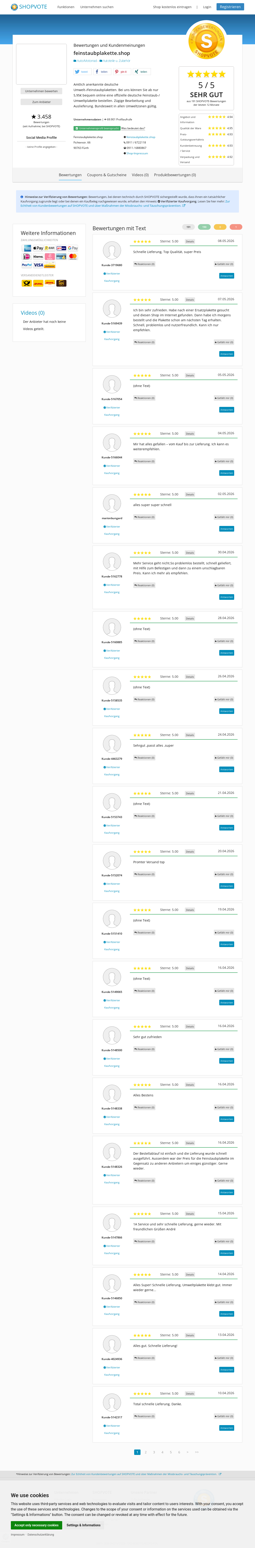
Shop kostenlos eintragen (172, 7)
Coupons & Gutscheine (106, 174)
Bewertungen (70, 174)
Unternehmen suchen (97, 7)
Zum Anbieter (41, 102)
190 (204, 227)
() (224, 264)
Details (190, 241)
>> (197, 1452)
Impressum (17, 1534)
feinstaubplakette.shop (140, 137)
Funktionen (65, 7)
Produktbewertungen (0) (175, 174)
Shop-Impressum (137, 153)
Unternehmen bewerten (41, 91)
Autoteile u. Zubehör (115, 61)
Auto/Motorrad (86, 61)
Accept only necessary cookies (36, 1525)
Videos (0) (140, 174)
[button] (82, 71)
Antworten (226, 275)
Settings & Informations (84, 1525)
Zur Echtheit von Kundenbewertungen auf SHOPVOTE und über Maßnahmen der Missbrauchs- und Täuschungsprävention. (125, 203)
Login (207, 7)
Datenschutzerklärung (41, 1534)
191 (188, 227)
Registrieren (230, 6)
